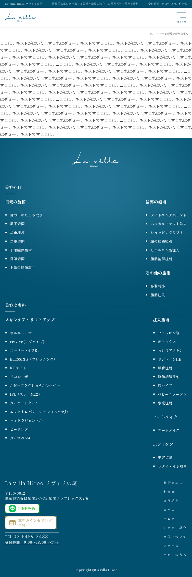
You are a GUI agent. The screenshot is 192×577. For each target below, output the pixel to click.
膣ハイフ (165, 385)
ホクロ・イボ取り (172, 466)
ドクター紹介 (175, 527)
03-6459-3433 (31, 536)
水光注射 (165, 402)
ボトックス (167, 341)
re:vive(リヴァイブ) (27, 341)
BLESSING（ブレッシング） (33, 359)
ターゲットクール (24, 402)
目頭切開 (17, 258)
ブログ (169, 518)
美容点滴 (165, 457)
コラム (169, 509)
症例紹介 (171, 500)
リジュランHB (170, 359)
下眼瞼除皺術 (21, 249)
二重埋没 (17, 232)
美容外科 (13, 187)
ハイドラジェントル (26, 420)
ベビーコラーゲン (172, 394)
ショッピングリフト (166, 232)
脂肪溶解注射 (161, 258)
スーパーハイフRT (25, 350)
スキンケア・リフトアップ (30, 320)
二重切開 (17, 241)
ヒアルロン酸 (169, 332)
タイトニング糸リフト (168, 214)
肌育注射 (165, 367)
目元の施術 (15, 202)
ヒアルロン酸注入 (164, 249)
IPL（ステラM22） (26, 394)
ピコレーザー (21, 376)
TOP (152, 33)
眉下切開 (17, 223)
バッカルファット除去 (168, 223)
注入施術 (161, 320)
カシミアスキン (170, 350)
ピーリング (19, 429)
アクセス (171, 545)
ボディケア (163, 444)
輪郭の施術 (156, 202)
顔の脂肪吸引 (161, 241)
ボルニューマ (21, 332)
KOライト (18, 367)
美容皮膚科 (15, 305)
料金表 (169, 491)
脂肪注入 (157, 294)
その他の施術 (158, 273)
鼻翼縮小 (157, 285)
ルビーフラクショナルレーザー (35, 385)
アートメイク (165, 417)
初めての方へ (175, 554)
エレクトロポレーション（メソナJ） (40, 411)
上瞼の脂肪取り (23, 267)
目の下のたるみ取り (26, 214)
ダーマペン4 (20, 437)
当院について (175, 536)
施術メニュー (175, 482)
